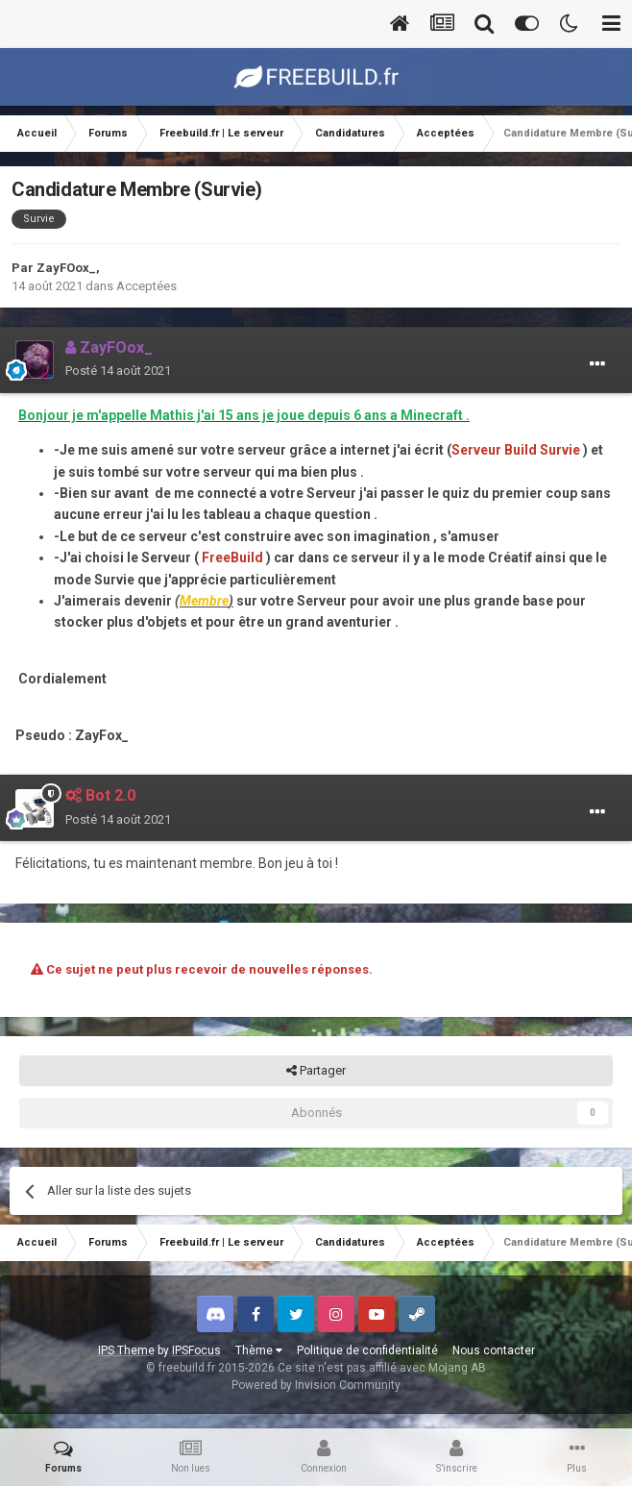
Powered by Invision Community (316, 1385)
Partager (316, 1070)
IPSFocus (196, 1350)
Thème (258, 1350)
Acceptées (146, 286)
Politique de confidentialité (367, 1350)
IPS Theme (126, 1350)
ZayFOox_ (66, 267)
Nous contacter (493, 1350)
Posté (118, 370)
